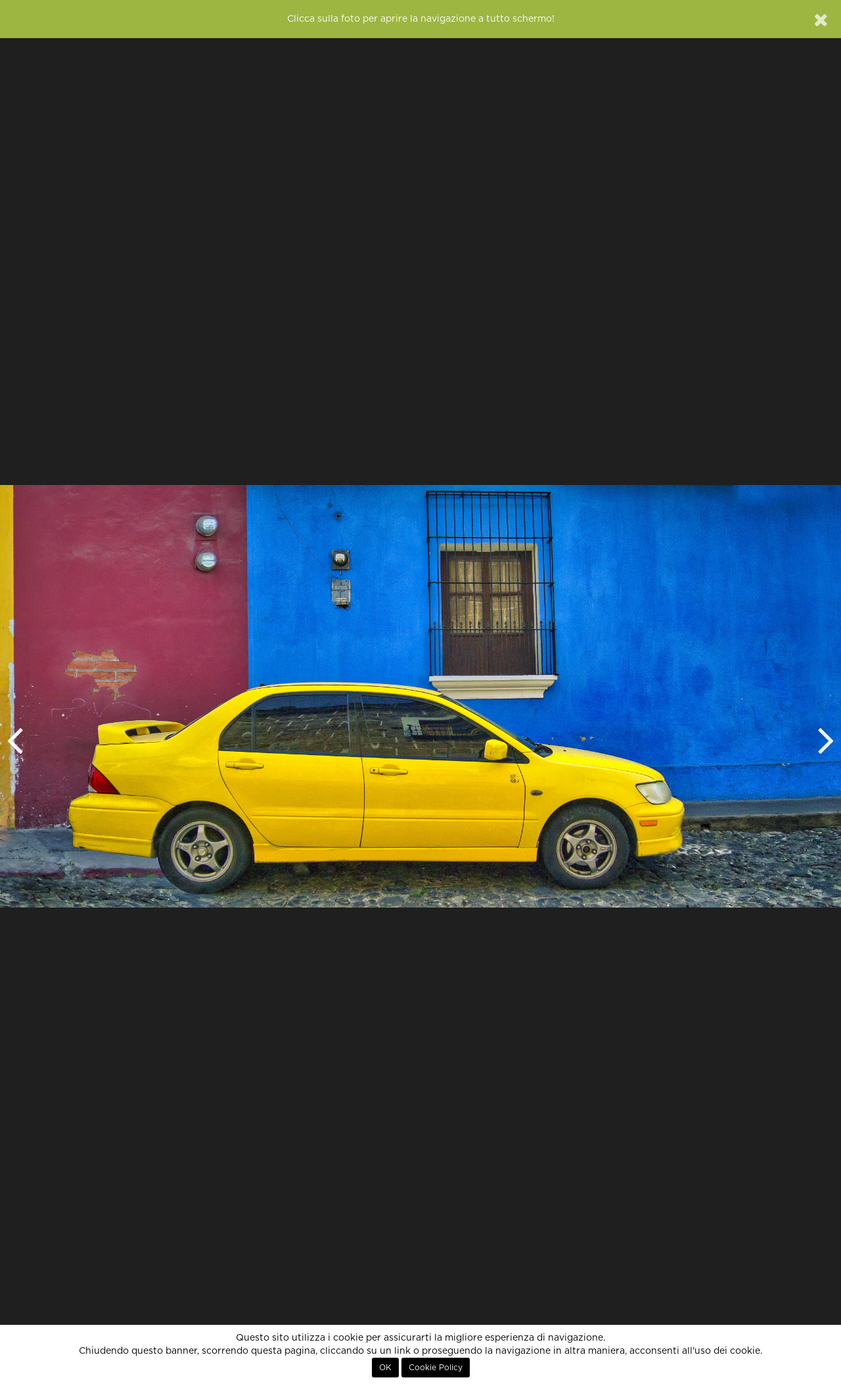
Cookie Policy (436, 1368)
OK (385, 1368)
